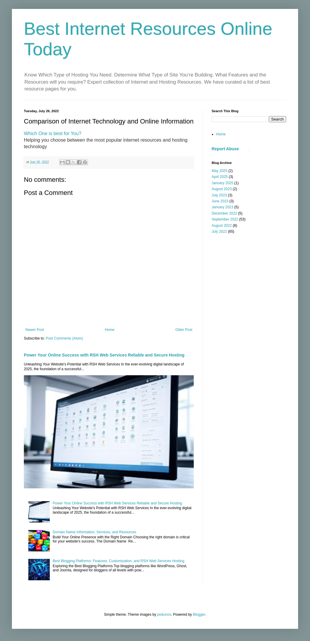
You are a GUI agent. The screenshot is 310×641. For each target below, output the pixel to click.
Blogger (199, 614)
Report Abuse (225, 148)
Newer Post (34, 330)
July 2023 (219, 195)
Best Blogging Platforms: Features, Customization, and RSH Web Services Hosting (118, 561)
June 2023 (220, 201)
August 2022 (222, 225)
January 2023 (222, 207)
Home (109, 330)
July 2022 (219, 231)
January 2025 (222, 183)
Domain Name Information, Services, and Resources (94, 532)
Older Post (183, 330)
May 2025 (219, 171)
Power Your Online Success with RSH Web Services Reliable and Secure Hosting (104, 355)
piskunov (164, 614)
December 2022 (224, 213)
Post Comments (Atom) (64, 338)
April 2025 (220, 177)
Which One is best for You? (52, 133)
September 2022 (225, 219)
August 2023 (222, 189)
